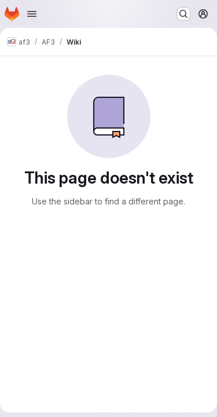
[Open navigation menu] (32, 14)
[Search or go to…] (183, 14)
